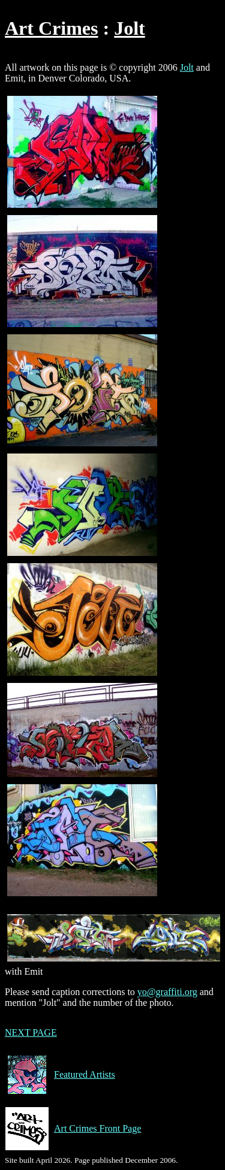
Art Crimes (51, 28)
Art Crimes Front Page (73, 1128)
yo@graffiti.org (167, 992)
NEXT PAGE (31, 1032)
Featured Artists (60, 1075)
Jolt (129, 28)
